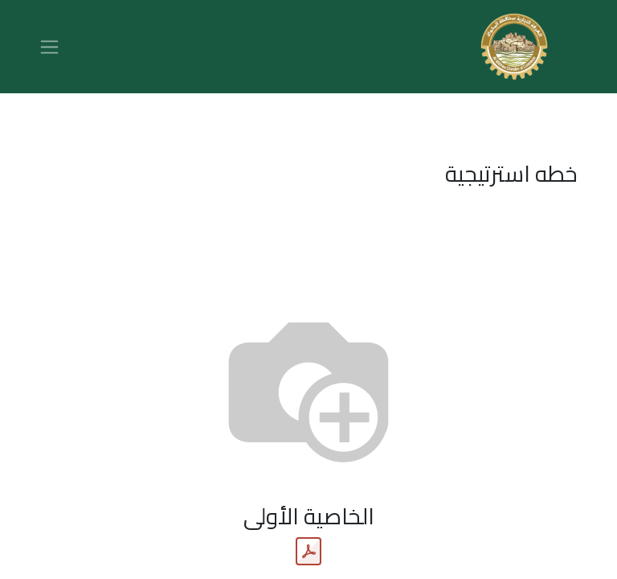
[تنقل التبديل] (49, 46)
